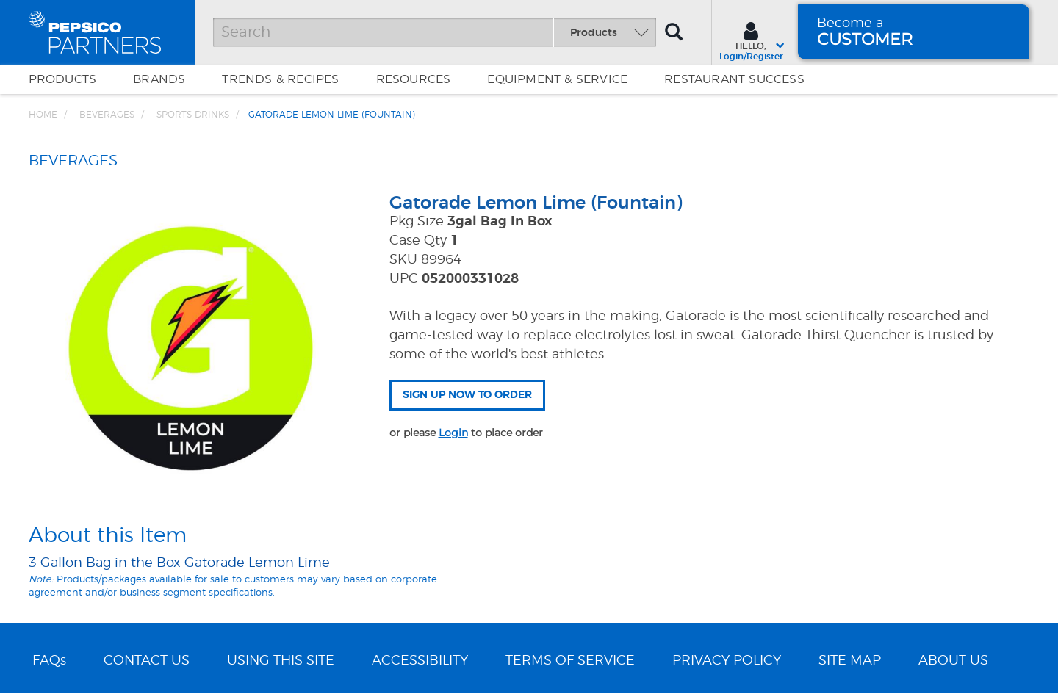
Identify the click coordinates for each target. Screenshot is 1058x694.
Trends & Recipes (280, 79)
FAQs (49, 661)
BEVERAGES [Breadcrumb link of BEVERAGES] (106, 114)
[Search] (434, 32)
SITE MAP (849, 661)
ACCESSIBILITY (420, 661)
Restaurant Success (734, 79)
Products (63, 79)
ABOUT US (953, 661)
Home (43, 114)
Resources (413, 79)
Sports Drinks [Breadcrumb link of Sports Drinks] (192, 114)
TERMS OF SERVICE (570, 661)
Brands (159, 79)
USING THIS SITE (280, 661)
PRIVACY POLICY (726, 661)
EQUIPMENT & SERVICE (557, 79)
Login (453, 432)
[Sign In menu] (751, 39)
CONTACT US (147, 661)
